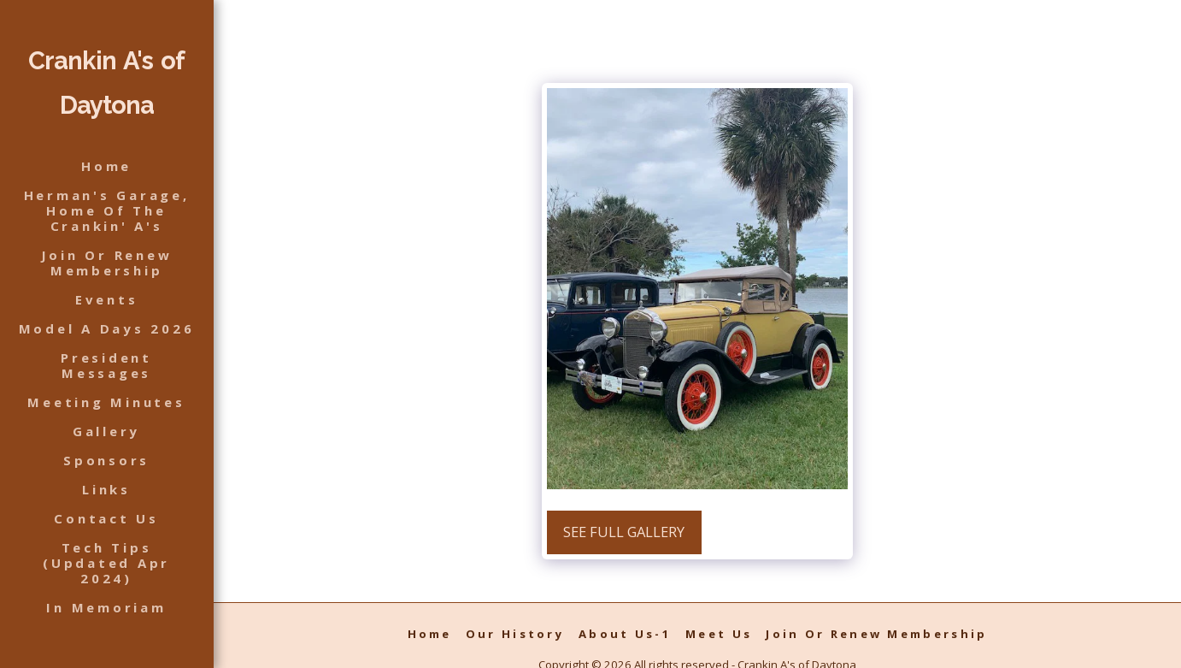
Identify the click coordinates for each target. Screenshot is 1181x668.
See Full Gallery (624, 531)
